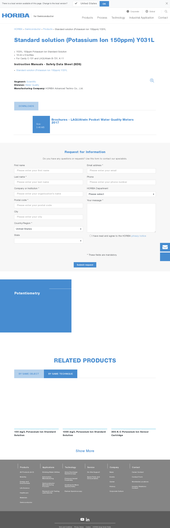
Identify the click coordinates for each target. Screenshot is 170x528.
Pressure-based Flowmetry (71, 479)
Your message (95, 200)
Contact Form (137, 477)
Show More (85, 451)
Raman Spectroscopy (73, 491)
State (17, 235)
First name (19, 165)
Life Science (24, 488)
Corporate (134, 12)
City (16, 212)
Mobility (23, 477)
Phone (90, 177)
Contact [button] (163, 18)
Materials (23, 498)
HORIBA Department (97, 189)
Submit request (85, 265)
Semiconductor (33, 29)
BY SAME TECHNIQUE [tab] (60, 374)
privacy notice (138, 236)
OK (104, 4)
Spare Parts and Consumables (93, 477)
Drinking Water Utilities (51, 472)
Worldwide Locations (140, 482)
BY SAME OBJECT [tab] (29, 374)
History (112, 486)
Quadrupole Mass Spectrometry (72, 485)
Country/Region (23, 223)
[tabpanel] (85, 305)
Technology (118, 18)
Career (112, 482)
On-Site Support (93, 472)
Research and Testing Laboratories (51, 492)
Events (112, 477)
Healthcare (24, 493)
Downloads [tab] (26, 106)
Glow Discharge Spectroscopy (71, 473)
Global (152, 12)
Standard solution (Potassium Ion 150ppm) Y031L (41, 70)
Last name (20, 177)
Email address (95, 165)
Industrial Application (141, 18)
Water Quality (32, 85)
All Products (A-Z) (27, 472)
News (112, 472)
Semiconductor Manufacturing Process (48, 485)
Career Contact (138, 472)
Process (102, 18)
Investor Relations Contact (139, 487)
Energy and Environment (25, 482)
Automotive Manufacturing (48, 477)
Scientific (31, 82)
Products (87, 18)
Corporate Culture (117, 491)
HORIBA (18, 29)
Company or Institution (26, 189)
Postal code (21, 200)
